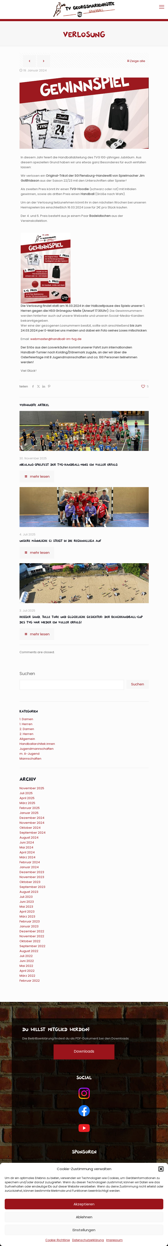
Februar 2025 (30, 808)
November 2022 (32, 936)
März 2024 (27, 857)
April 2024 (27, 852)
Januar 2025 (29, 813)
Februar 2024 (30, 862)
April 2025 (27, 798)
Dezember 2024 (32, 818)
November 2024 (32, 822)
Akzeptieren (84, 1204)
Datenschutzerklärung (88, 1240)
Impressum (114, 1240)
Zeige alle (136, 61)
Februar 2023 (30, 921)
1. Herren (26, 724)
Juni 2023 (27, 901)
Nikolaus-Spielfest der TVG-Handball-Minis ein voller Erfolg (69, 464)
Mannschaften (30, 758)
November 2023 (32, 877)
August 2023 (29, 892)
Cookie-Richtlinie (57, 1240)
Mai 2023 (26, 906)
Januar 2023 (29, 926)
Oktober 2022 (30, 941)
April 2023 (27, 911)
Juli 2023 (26, 896)
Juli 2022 (26, 956)
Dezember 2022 (32, 931)
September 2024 (33, 832)
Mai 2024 (26, 847)
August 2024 (29, 837)
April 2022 (27, 971)
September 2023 (32, 887)
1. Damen (26, 719)
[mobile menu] (162, 7)
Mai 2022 (26, 966)
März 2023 (27, 916)
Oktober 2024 (30, 827)
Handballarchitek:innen (37, 744)
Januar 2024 (29, 867)
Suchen (27, 673)
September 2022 (32, 946)
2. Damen (27, 729)
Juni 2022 (27, 961)
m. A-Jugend (29, 753)
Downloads (84, 1051)
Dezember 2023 (32, 872)
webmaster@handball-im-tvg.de (56, 339)
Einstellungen (84, 1229)
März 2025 (27, 803)
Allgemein (27, 739)
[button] (161, 1169)
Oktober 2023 (30, 882)
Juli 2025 (26, 793)
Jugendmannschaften (37, 748)
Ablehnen (84, 1217)
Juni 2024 (27, 842)
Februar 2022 (30, 980)
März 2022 (27, 975)
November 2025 (32, 788)
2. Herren (26, 734)
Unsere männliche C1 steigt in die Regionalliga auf (60, 540)
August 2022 (29, 951)
